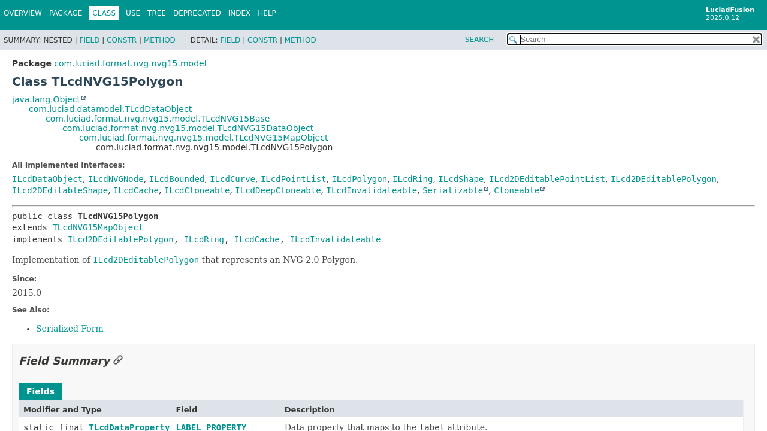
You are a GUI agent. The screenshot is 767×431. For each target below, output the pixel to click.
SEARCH (479, 39)
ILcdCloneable (197, 190)
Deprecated (197, 13)
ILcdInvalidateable (372, 190)
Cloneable (516, 190)
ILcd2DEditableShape (60, 190)
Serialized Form (70, 328)
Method (160, 40)
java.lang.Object (46, 99)
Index (239, 13)
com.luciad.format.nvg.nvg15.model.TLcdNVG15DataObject (187, 128)
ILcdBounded (177, 179)
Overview (23, 13)
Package (65, 13)
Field (89, 40)
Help (267, 13)
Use (133, 13)
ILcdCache (136, 190)
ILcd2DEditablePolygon (664, 179)
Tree (156, 13)
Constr (122, 40)
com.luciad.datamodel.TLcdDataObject (110, 109)
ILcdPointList (294, 179)
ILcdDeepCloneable (278, 190)
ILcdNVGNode (116, 179)
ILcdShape (461, 179)
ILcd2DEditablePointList (547, 179)
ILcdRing (412, 179)
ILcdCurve (232, 179)
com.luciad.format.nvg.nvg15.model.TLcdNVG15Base (158, 118)
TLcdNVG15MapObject (97, 227)
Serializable (452, 190)
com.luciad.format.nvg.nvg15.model (130, 63)
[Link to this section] (118, 360)
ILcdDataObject (47, 179)
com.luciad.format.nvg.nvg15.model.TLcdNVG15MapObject (203, 137)
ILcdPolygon (359, 179)
